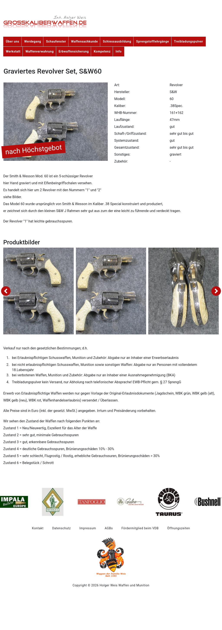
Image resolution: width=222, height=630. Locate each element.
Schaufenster (56, 41)
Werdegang (32, 41)
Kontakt (38, 528)
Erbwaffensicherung (74, 51)
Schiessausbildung (117, 41)
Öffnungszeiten (178, 528)
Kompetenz (102, 51)
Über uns (12, 41)
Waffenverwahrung (39, 51)
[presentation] (6, 291)
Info (119, 51)
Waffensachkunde (84, 41)
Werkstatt (13, 51)
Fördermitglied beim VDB (139, 528)
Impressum (87, 528)
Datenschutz (61, 528)
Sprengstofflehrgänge (152, 41)
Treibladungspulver (188, 41)
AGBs (109, 528)
